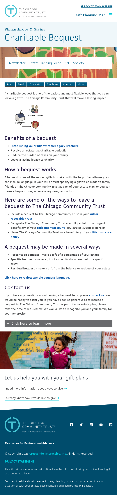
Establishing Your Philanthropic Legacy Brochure (45, 146)
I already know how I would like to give (32, 398)
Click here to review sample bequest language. (37, 277)
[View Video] (81, 84)
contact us (96, 295)
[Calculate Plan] (35, 84)
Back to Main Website (96, 6)
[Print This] (10, 84)
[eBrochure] (52, 84)
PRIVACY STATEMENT (19, 461)
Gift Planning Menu (94, 15)
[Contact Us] (68, 84)
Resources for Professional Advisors (29, 443)
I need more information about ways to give (36, 388)
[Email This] (21, 84)
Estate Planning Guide (45, 63)
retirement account (51, 228)
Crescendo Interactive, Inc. (48, 453)
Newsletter (17, 63)
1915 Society (74, 63)
